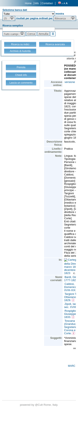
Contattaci (47, 3)
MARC (71, 365)
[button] (8, 18)
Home (28, 3)
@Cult (39, 404)
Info (37, 3)
